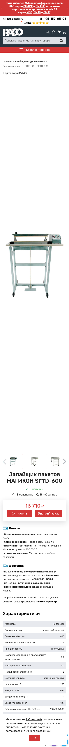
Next (64, 461)
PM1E (46, 12)
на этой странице (46, 601)
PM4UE (40, 6)
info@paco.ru (14, 18)
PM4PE (28, 6)
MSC (29, 12)
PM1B (37, 12)
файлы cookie (34, 719)
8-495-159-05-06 (53, 18)
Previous (4, 462)
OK (34, 738)
